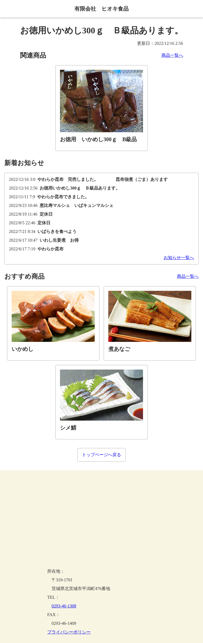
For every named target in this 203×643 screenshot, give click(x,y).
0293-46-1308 (64, 606)
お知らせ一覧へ (179, 258)
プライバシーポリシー (69, 632)
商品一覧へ (172, 55)
